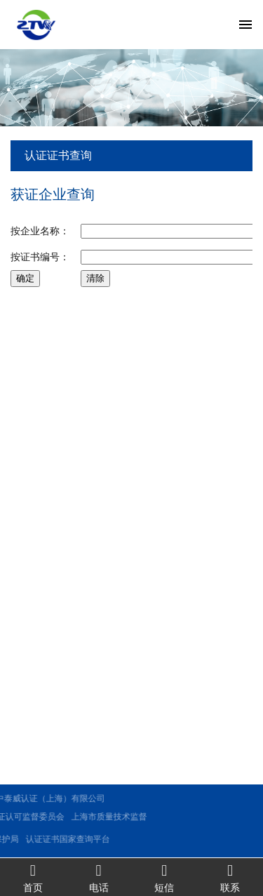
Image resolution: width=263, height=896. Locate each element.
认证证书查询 (58, 155)
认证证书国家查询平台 (45, 839)
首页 (33, 877)
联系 (230, 877)
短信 (165, 877)
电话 (99, 877)
